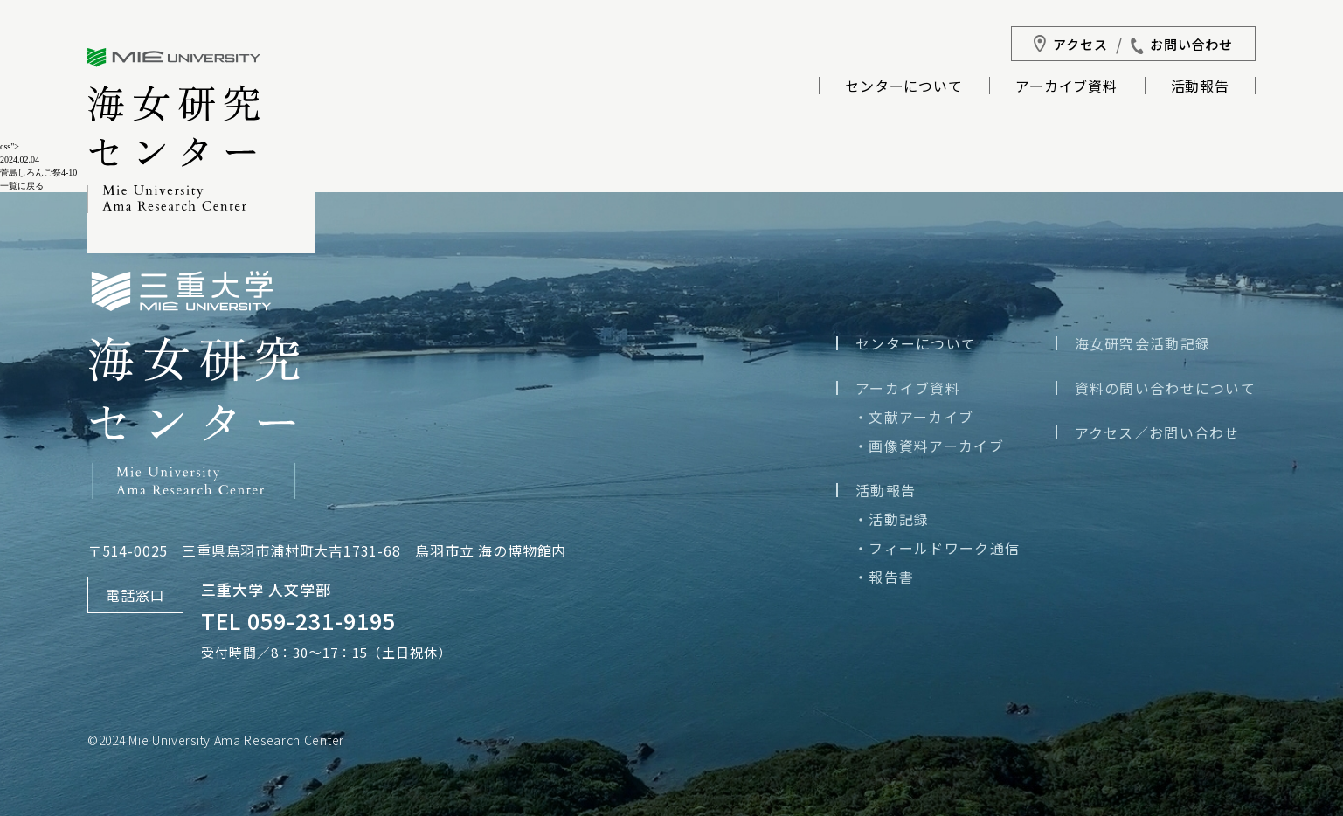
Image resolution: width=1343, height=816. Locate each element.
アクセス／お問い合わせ (1157, 432)
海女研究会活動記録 (1143, 343)
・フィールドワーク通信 (937, 548)
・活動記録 (891, 519)
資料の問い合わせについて (1165, 388)
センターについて (903, 87)
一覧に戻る (22, 185)
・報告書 (884, 577)
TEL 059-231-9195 (298, 620)
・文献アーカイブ (913, 417)
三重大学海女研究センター (173, 130)
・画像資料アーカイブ (929, 446)
